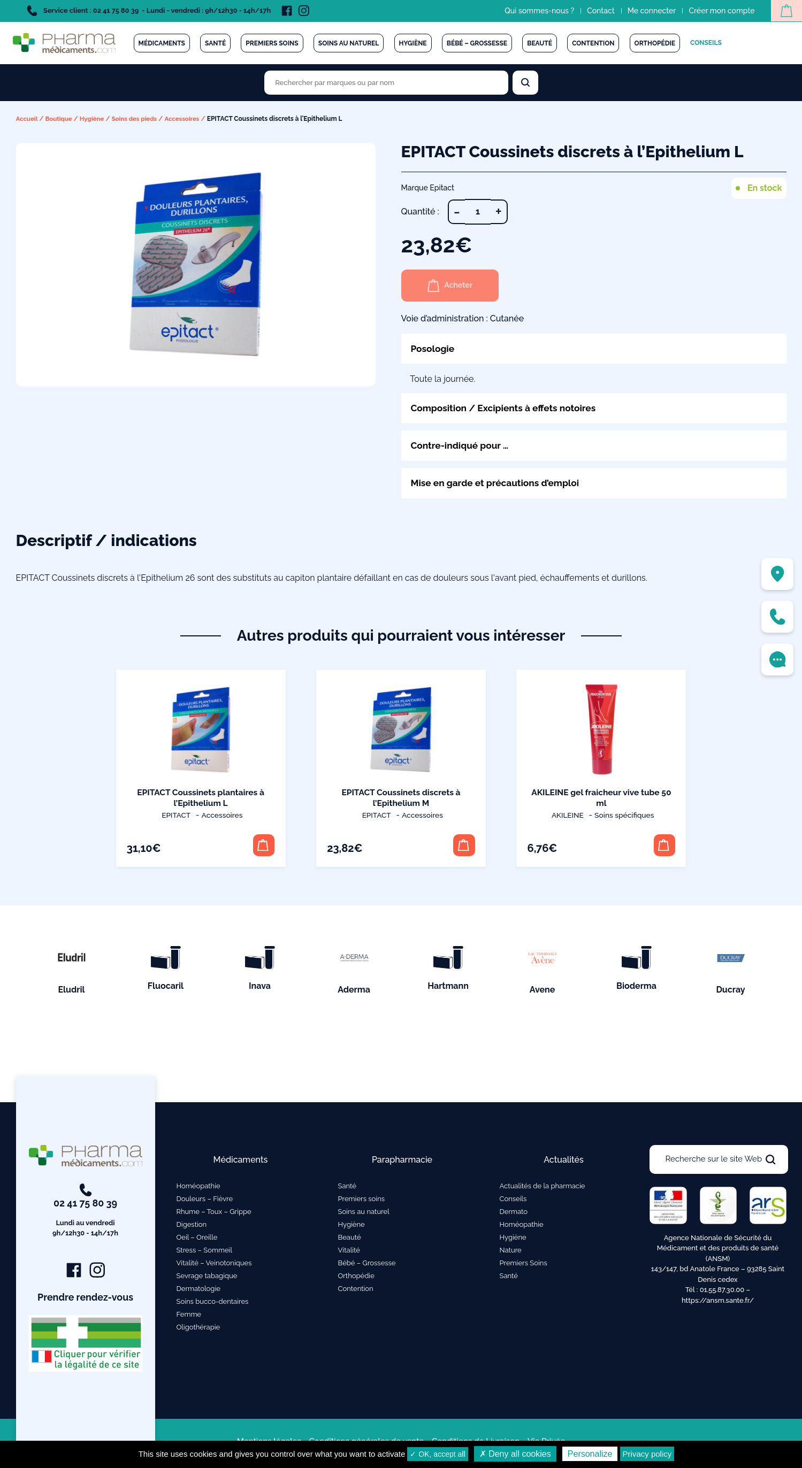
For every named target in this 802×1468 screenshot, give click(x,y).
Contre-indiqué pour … (462, 446)
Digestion (192, 1228)
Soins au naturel (348, 43)
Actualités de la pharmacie (542, 1190)
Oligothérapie (198, 1331)
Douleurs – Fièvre (205, 1202)
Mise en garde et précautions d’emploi (498, 484)
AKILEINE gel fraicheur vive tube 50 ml (601, 799)
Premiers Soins (523, 1267)
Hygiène (413, 43)
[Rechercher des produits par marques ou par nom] (386, 83)
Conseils (706, 43)
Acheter (453, 285)
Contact (598, 10)
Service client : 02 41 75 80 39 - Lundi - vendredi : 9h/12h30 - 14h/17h (149, 10)
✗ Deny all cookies (515, 1453)
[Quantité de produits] (478, 212)
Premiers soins (272, 43)
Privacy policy (647, 1453)
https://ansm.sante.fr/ (718, 1304)
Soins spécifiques (622, 816)
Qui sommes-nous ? (536, 10)
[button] (262, 847)
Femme (189, 1318)
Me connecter (648, 10)
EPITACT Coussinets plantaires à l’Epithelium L (200, 799)
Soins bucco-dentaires (213, 1305)
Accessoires (188, 118)
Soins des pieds (139, 118)
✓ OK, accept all (437, 1454)
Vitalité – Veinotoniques (214, 1267)
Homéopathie (198, 1190)
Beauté (539, 43)
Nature (511, 1254)
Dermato (514, 1215)
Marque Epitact (428, 187)
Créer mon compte (719, 10)
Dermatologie (198, 1292)
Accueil (27, 118)
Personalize (590, 1453)
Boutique (60, 118)
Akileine (567, 816)
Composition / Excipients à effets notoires (507, 408)
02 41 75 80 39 (85, 1215)
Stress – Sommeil (205, 1254)
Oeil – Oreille (197, 1241)
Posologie (433, 348)
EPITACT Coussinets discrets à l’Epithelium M (401, 799)
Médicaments (162, 43)
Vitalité (349, 1254)
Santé (215, 43)
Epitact (176, 816)
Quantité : (420, 211)
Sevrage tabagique (207, 1279)
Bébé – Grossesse (477, 43)
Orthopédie (655, 43)
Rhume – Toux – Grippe (214, 1215)
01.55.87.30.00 (722, 1293)
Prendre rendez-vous (85, 1302)
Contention (593, 43)
